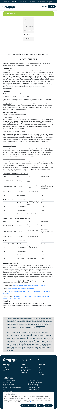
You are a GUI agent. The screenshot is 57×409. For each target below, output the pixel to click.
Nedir (40, 367)
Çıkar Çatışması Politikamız (29, 23)
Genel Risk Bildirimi (40, 326)
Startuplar (6, 367)
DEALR (34, 1)
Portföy (41, 372)
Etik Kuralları (27, 38)
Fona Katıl (41, 374)
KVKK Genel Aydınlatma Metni (10, 385)
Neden (40, 369)
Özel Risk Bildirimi (27, 327)
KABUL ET (48, 405)
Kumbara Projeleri (26, 369)
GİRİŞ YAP (43, 6)
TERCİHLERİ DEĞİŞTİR (28, 405)
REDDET (40, 405)
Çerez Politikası (28, 34)
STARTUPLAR (14, 1)
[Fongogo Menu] (2, 7)
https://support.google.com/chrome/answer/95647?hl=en (29, 285)
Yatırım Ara (6, 371)
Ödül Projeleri (24, 367)
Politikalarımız (7, 382)
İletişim (5, 389)
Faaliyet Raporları (8, 391)
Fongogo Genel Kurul (34, 387)
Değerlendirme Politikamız (29, 19)
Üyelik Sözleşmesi (33, 380)
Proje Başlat (24, 372)
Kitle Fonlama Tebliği (9, 380)
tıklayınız (32, 402)
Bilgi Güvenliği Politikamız (29, 26)
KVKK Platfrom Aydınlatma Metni (12, 387)
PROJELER (23, 1)
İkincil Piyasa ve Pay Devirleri (36, 386)
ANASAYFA (6, 1)
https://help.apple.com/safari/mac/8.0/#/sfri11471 (21, 288)
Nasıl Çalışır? (6, 369)
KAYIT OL (51, 6)
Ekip (40, 371)
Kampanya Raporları (33, 389)
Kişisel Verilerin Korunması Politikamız (29, 30)
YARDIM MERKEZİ (50, 2)
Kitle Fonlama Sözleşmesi (35, 382)
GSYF (29, 1)
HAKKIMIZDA (42, 1)
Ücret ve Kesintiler (33, 384)
